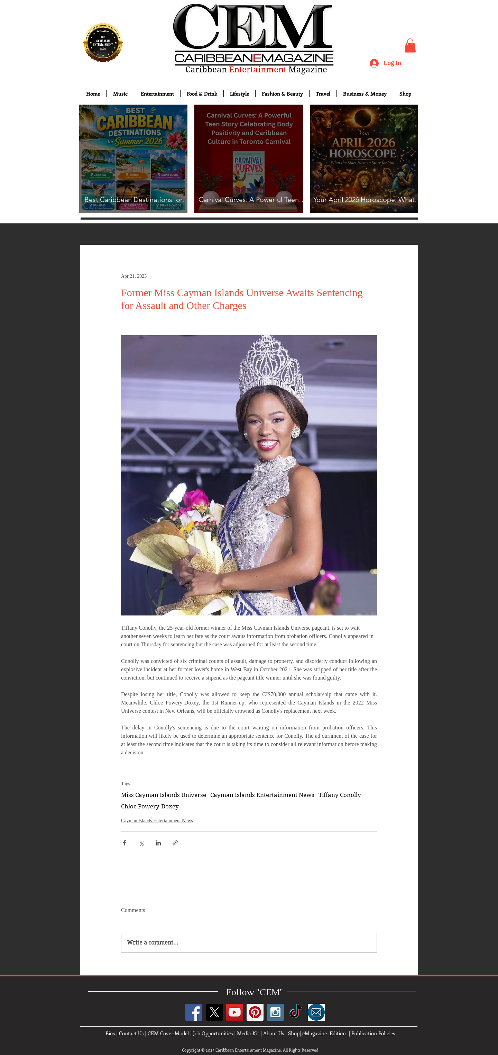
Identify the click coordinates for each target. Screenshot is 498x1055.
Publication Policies (373, 1033)
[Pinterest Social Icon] (255, 1012)
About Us (273, 1033)
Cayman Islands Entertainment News (262, 794)
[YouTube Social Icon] (234, 1012)
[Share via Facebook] (124, 843)
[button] (410, 45)
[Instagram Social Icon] (275, 1012)
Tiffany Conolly (340, 794)
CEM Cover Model (168, 1033)
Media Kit (248, 1033)
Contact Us (131, 1033)
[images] (316, 1012)
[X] (214, 1012)
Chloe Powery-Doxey (150, 806)
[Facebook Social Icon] (193, 1012)
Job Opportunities (213, 1033)
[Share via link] (175, 843)
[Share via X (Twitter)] (141, 843)
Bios (110, 1033)
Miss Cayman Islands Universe (163, 794)
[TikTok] (295, 1012)
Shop (293, 1033)
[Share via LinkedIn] (158, 843)
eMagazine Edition (324, 1033)
